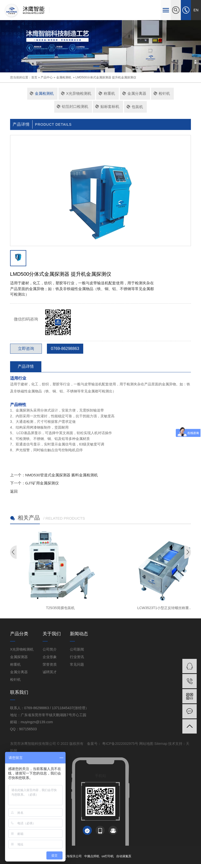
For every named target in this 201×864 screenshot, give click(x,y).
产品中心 (47, 77)
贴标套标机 (109, 106)
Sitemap (160, 744)
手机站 (100, 776)
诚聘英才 (50, 672)
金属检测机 (63, 77)
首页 (34, 77)
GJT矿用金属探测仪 (42, 483)
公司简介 (50, 649)
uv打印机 (108, 856)
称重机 (109, 93)
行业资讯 (77, 657)
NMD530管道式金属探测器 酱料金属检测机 (61, 475)
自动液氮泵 (123, 856)
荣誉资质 (50, 664)
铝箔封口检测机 (75, 106)
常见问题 (77, 664)
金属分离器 (136, 93)
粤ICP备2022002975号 (119, 744)
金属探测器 (19, 657)
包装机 (137, 107)
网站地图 (146, 744)
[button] (96, 67)
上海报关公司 (73, 856)
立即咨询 (26, 348)
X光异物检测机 (78, 93)
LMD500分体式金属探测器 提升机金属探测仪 (105, 77)
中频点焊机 (91, 856)
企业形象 (50, 657)
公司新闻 (77, 649)
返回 (14, 491)
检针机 (164, 93)
